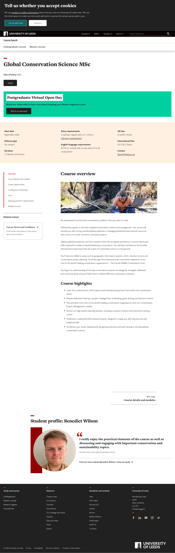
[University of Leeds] (153, 545)
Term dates (93, 500)
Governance (51, 508)
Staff (97, 34)
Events (49, 528)
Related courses (14, 206)
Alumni (120, 34)
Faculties (108, 34)
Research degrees (10, 504)
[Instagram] (152, 518)
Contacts (93, 528)
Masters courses (37, 46)
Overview (12, 173)
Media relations (95, 516)
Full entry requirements (71, 138)
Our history (51, 500)
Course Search (11, 40)
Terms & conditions (53, 548)
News (48, 524)
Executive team (52, 520)
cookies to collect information (25, 12)
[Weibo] (158, 518)
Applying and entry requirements (21, 200)
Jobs (91, 496)
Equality (49, 516)
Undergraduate (9, 496)
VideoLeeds (93, 520)
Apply (10, 82)
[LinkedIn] (140, 518)
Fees (10, 195)
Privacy (28, 548)
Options (37, 22)
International (9, 508)
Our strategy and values (55, 512)
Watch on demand (18, 111)
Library (92, 508)
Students (86, 34)
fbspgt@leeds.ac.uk (126, 154)
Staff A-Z (92, 524)
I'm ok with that (16, 22)
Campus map (51, 496)
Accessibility (38, 548)
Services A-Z (94, 504)
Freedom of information (71, 548)
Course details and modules (19, 179)
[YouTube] (146, 518)
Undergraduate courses (15, 46)
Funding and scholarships (18, 190)
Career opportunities (16, 184)
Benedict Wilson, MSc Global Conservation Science (97, 452)
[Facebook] (133, 518)
